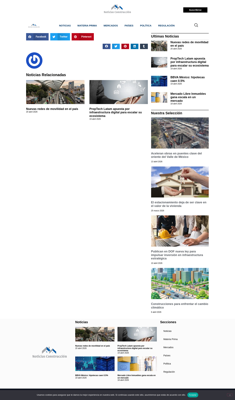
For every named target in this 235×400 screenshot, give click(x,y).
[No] (230, 394)
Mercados (111, 25)
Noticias (65, 25)
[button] (37, 36)
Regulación (166, 25)
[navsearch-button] (196, 25)
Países (129, 25)
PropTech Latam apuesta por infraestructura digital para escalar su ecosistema (115, 112)
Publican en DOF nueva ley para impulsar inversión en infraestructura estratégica (177, 255)
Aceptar (193, 395)
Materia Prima (87, 25)
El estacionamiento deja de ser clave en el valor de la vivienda (178, 204)
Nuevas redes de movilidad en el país (52, 109)
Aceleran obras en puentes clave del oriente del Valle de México (176, 155)
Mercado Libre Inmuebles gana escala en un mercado (188, 97)
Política (145, 25)
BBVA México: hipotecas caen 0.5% (91, 375)
